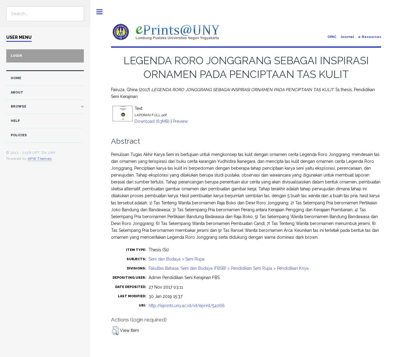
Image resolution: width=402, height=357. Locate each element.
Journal (347, 37)
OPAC (331, 37)
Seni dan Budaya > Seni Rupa (176, 259)
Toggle (99, 12)
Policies (19, 135)
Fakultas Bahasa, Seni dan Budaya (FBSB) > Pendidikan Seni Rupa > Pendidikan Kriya (229, 268)
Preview (180, 121)
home (16, 78)
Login (16, 56)
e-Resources (369, 37)
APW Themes (40, 159)
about (17, 92)
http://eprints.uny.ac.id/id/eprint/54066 (187, 305)
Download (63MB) (152, 121)
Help (15, 121)
